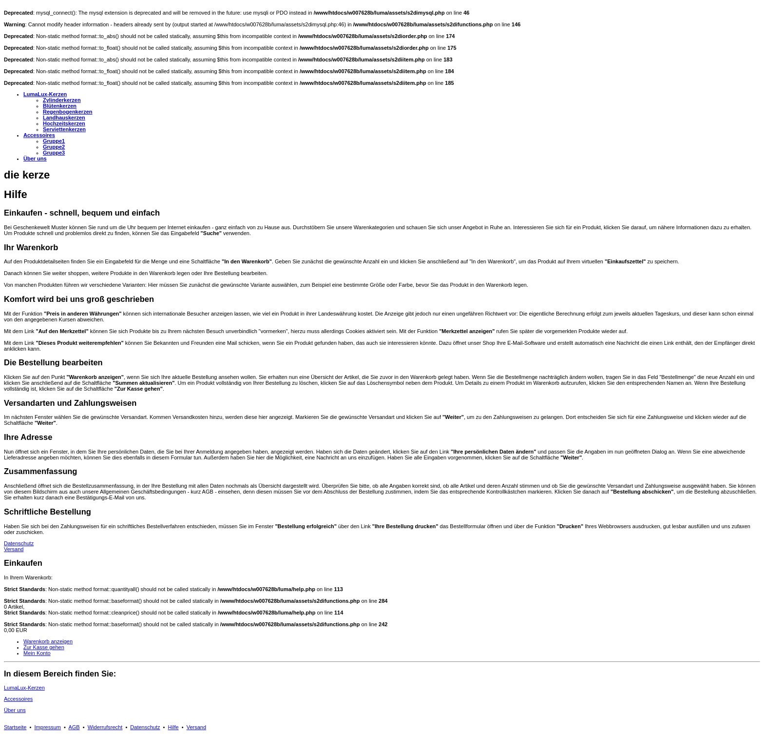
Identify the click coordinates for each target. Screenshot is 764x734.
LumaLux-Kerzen (24, 688)
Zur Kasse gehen (43, 647)
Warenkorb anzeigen (48, 641)
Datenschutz (19, 543)
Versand (13, 549)
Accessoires (18, 699)
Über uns (15, 710)
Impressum (48, 727)
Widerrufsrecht (105, 727)
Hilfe (173, 727)
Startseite (15, 727)
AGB (73, 727)
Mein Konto (37, 653)
